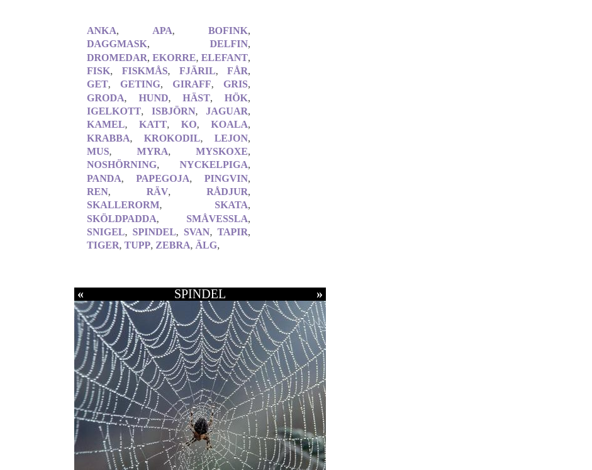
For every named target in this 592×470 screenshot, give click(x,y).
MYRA (153, 151)
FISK (98, 70)
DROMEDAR (117, 57)
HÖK (236, 97)
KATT (153, 124)
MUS (98, 151)
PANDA (104, 178)
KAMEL (106, 124)
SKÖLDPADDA (122, 218)
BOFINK (228, 30)
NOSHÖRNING (122, 164)
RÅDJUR (227, 191)
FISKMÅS (145, 70)
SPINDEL (154, 232)
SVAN (197, 232)
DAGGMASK (117, 43)
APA (162, 30)
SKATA (231, 204)
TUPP (138, 245)
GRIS (235, 84)
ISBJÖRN (173, 111)
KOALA (229, 124)
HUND (153, 97)
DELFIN (229, 43)
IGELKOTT (114, 111)
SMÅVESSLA (217, 218)
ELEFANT (224, 57)
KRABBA (108, 138)
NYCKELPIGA (214, 164)
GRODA (106, 97)
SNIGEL (106, 232)
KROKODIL (172, 138)
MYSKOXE (222, 151)
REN (97, 191)
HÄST (196, 97)
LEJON (231, 138)
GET (97, 84)
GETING (140, 84)
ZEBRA (172, 245)
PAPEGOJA (162, 178)
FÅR (237, 70)
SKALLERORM (123, 204)
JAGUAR (227, 111)
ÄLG (206, 245)
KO (189, 124)
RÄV (158, 191)
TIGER (103, 245)
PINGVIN (226, 178)
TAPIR (232, 232)
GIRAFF (191, 84)
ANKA (101, 30)
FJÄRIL (197, 70)
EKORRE (174, 57)
